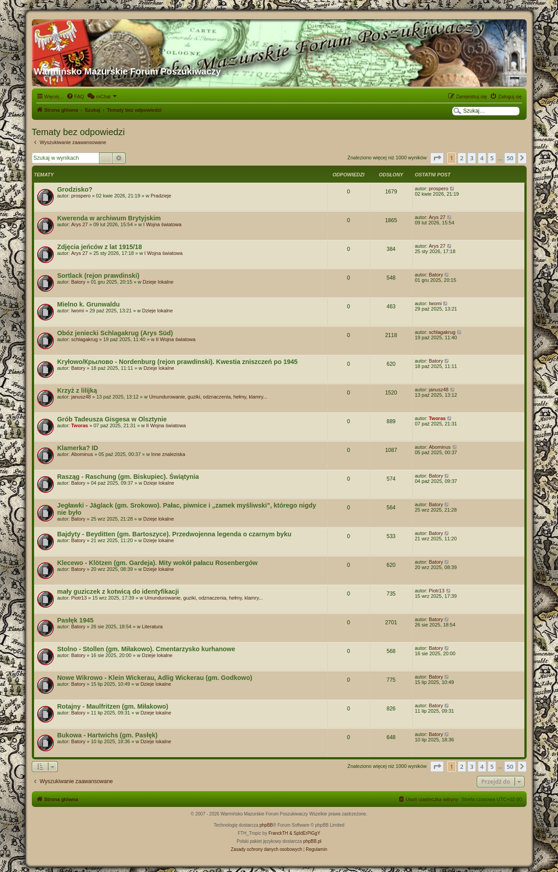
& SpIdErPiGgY (305, 833)
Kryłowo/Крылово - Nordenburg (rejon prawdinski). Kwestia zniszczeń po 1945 (177, 361)
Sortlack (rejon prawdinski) (98, 275)
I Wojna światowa (162, 224)
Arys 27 (79, 224)
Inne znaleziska (168, 454)
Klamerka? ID (77, 447)
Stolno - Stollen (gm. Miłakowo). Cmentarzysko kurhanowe (146, 649)
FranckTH (278, 833)
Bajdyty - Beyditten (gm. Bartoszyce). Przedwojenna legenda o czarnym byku (174, 534)
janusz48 (81, 396)
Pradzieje (161, 195)
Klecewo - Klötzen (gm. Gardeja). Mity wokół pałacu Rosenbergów (157, 562)
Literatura (152, 626)
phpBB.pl (312, 841)
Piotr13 (79, 597)
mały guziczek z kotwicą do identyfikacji (118, 591)
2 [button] (461, 158)
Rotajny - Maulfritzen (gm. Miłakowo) (113, 706)
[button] (437, 158)
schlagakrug (84, 339)
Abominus (82, 454)
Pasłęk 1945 (75, 620)
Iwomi (77, 310)
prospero (81, 195)
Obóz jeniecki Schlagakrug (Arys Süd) (115, 333)
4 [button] (482, 158)
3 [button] (471, 158)
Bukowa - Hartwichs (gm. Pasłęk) (107, 735)
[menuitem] (75, 96)
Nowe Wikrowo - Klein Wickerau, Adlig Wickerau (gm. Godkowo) (154, 677)
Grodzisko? (75, 189)
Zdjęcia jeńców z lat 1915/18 (99, 246)
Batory (78, 282)
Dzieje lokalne (158, 282)
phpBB (266, 825)
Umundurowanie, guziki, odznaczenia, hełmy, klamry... (208, 396)
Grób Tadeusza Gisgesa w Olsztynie (112, 419)
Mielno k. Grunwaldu (88, 304)
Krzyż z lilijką (77, 390)
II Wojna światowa (175, 339)
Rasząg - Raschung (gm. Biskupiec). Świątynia (128, 476)
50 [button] (510, 158)
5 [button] (491, 158)
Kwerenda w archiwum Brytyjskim (109, 218)
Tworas (79, 425)
